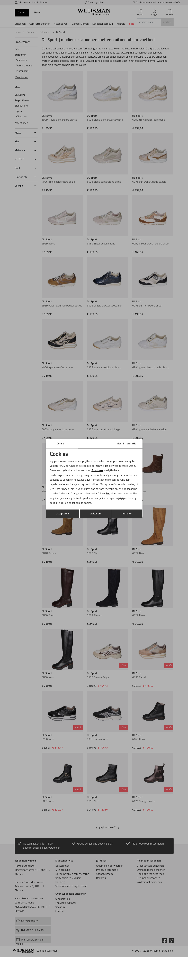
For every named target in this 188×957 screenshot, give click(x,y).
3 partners (97, 470)
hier (108, 493)
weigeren (95, 513)
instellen (127, 513)
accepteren (62, 513)
